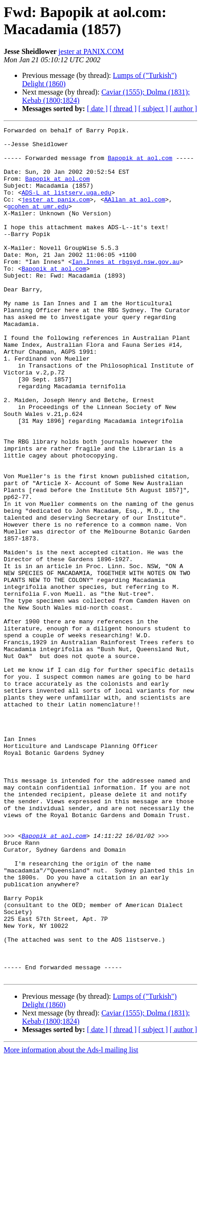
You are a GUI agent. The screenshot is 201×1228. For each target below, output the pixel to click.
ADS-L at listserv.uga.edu (66, 206)
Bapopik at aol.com (140, 164)
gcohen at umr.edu (38, 223)
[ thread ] (123, 109)
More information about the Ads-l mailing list (71, 1220)
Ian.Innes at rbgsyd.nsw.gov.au (125, 289)
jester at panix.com (56, 214)
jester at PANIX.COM (91, 51)
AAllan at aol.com (134, 214)
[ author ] (183, 109)
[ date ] (97, 109)
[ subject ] (153, 109)
